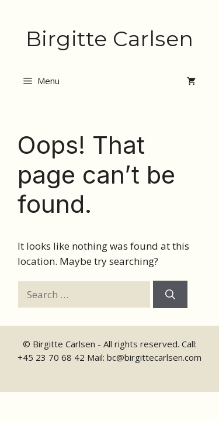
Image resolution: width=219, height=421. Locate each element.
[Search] (170, 295)
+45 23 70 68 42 (51, 357)
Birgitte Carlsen (109, 38)
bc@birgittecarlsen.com (154, 357)
